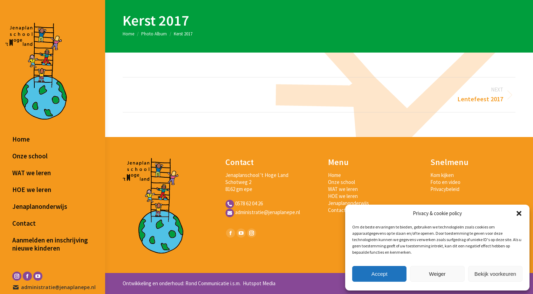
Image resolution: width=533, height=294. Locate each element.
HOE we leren (343, 196)
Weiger (437, 274)
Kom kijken (442, 175)
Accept (379, 274)
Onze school (341, 182)
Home (334, 175)
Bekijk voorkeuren (495, 274)
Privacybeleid (444, 189)
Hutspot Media (258, 283)
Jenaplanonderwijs (348, 203)
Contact (337, 210)
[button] (518, 213)
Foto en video (445, 182)
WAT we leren (343, 189)
